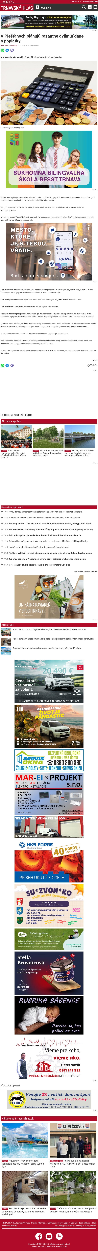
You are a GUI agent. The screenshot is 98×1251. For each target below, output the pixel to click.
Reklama (86, 1223)
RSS (93, 1223)
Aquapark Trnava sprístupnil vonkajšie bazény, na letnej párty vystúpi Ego (47, 648)
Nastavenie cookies (72, 1225)
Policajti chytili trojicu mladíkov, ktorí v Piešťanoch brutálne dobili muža (45, 535)
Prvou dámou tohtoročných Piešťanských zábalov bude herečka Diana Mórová (13, 454)
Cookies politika (89, 1225)
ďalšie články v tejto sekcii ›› (85, 571)
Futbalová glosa (56, 1161)
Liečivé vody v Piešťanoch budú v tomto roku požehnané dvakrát (39, 547)
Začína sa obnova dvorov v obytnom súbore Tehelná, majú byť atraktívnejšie (73, 1210)
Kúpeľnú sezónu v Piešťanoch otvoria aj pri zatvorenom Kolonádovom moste (47, 559)
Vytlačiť (92, 365)
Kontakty (59, 1225)
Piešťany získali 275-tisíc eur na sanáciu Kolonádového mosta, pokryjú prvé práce (79, 452)
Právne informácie (39, 1223)
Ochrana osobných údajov (59, 1223)
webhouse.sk (61, 1247)
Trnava (5, 1161)
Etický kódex (76, 1223)
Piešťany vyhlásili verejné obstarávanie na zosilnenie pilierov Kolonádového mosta (50, 553)
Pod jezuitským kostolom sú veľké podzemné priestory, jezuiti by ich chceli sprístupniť (53, 639)
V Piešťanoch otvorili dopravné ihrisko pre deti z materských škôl (39, 565)
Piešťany (14, 45)
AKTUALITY (5, 45)
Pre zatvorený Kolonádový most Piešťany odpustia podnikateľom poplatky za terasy (51, 529)
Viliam (95, 1)
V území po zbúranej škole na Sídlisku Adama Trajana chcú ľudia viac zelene (48, 452)
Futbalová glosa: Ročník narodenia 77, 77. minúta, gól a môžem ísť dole (72, 1163)
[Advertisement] (25, 392)
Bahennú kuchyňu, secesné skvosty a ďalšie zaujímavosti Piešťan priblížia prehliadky (48, 541)
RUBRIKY (44, 7)
